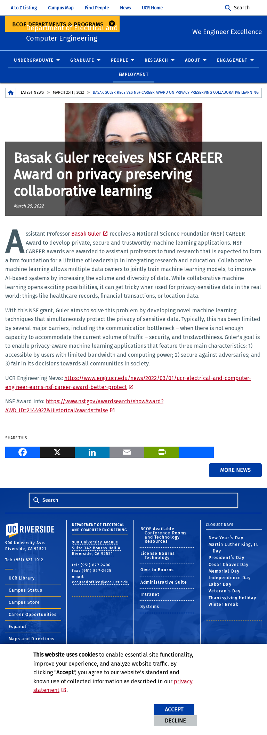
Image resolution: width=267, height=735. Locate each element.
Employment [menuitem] (134, 76)
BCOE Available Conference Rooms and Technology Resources (163, 537)
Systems (150, 608)
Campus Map (61, 7)
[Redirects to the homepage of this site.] (11, 95)
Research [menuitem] (156, 62)
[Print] (161, 453)
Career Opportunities (33, 616)
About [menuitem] (192, 62)
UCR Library (22, 579)
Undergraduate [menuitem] (34, 62)
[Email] (127, 453)
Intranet (150, 596)
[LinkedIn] (92, 453)
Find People (97, 7)
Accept (174, 709)
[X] (57, 453)
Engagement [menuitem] (232, 62)
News (125, 7)
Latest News (32, 94)
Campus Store (24, 604)
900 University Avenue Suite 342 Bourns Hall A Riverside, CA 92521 (96, 550)
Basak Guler (86, 236)
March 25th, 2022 (68, 94)
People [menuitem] (119, 62)
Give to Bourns (157, 571)
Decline (175, 720)
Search (242, 8)
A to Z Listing (24, 7)
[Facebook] (22, 453)
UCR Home (152, 7)
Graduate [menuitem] (82, 62)
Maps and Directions (32, 640)
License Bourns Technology (157, 557)
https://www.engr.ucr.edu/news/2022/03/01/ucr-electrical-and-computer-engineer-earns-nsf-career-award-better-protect (128, 384)
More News (235, 472)
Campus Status (25, 592)
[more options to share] (196, 453)
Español (17, 628)
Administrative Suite (163, 584)
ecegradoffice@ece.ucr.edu (100, 584)
